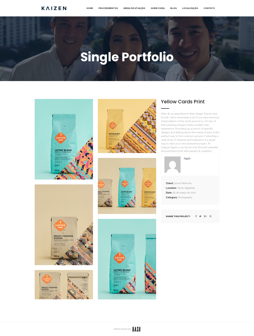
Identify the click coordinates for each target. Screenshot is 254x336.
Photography (185, 197)
